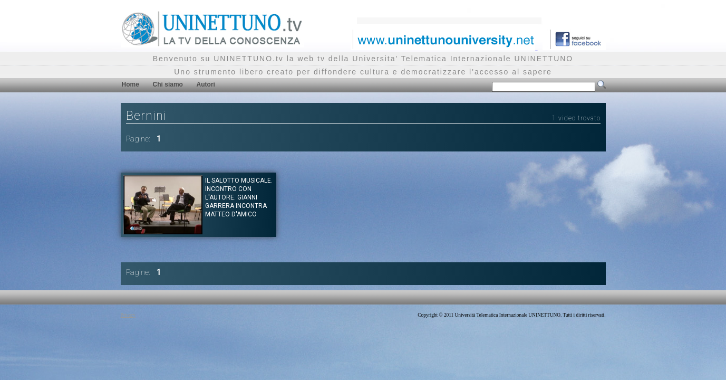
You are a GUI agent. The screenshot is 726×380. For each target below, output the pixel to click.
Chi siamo (168, 84)
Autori (206, 84)
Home (130, 84)
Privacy (128, 315)
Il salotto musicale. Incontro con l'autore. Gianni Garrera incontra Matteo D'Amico (239, 197)
